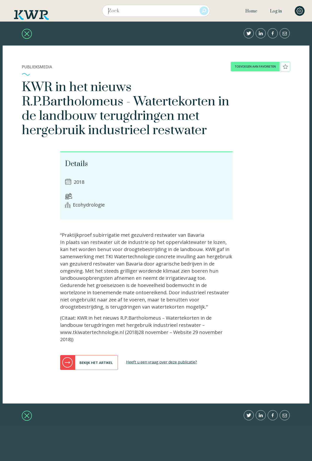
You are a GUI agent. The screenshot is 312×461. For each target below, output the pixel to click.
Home (251, 11)
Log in (276, 11)
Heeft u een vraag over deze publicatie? (161, 362)
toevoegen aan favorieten (255, 66)
